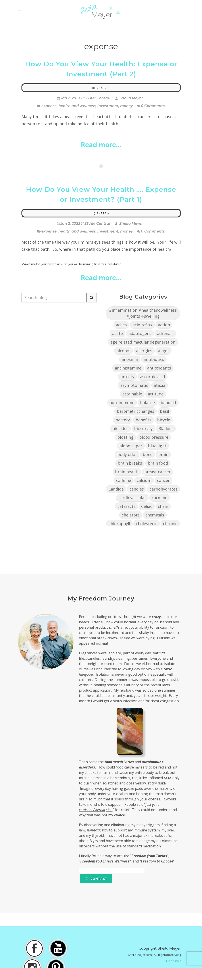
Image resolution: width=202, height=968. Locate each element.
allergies (144, 350)
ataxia (159, 385)
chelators (131, 515)
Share (100, 88)
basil (164, 411)
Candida (116, 489)
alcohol (123, 350)
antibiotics (154, 359)
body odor (127, 454)
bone (147, 454)
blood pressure (153, 437)
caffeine (123, 480)
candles (136, 489)
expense (49, 106)
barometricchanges (135, 411)
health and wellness (77, 106)
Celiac (146, 506)
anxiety (127, 376)
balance (147, 402)
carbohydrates (163, 489)
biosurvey (143, 428)
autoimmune (122, 402)
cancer (163, 480)
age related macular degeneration (142, 342)
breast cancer (157, 471)
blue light (157, 445)
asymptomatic (134, 385)
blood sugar (130, 445)
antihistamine (128, 368)
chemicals (154, 515)
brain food (158, 463)
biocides (120, 428)
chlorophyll (119, 523)
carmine (159, 497)
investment (107, 106)
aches (121, 324)
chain (163, 506)
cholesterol (146, 523)
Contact (96, 878)
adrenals (165, 333)
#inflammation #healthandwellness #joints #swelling (143, 313)
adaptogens (140, 333)
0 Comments (151, 106)
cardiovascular (132, 497)
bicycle (163, 419)
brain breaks (130, 463)
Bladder (165, 428)
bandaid (168, 402)
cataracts (126, 506)
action (164, 324)
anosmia (130, 359)
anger (163, 350)
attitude (156, 394)
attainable (132, 394)
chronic (170, 523)
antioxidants (159, 368)
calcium (144, 480)
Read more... (101, 144)
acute (117, 333)
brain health (127, 471)
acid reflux (142, 324)
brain (163, 454)
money (126, 106)
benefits (143, 419)
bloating (125, 437)
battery (122, 419)
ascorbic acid (152, 376)
